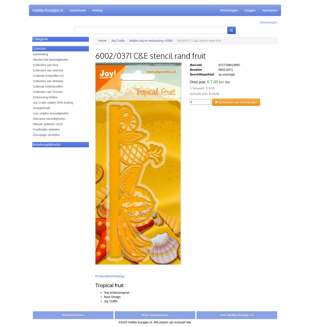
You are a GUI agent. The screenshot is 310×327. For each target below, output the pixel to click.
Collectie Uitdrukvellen (48, 86)
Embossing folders (45, 97)
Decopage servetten (46, 135)
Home (103, 40)
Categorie (40, 39)
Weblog (97, 10)
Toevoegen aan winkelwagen (236, 102)
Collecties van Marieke (48, 81)
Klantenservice (73, 315)
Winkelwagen (229, 10)
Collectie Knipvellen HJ (48, 75)
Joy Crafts (118, 40)
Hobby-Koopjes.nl (48, 10)
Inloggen (250, 10)
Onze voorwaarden (154, 315)
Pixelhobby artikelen (46, 129)
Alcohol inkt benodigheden (50, 59)
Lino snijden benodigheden (51, 113)
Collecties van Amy (45, 65)
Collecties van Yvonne (48, 92)
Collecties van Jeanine (48, 70)
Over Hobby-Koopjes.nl (237, 315)
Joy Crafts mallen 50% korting (53, 102)
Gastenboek (78, 10)
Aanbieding (40, 54)
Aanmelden (269, 10)
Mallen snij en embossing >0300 (150, 40)
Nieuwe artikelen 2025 (48, 124)
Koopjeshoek (41, 108)
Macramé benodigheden (49, 118)
